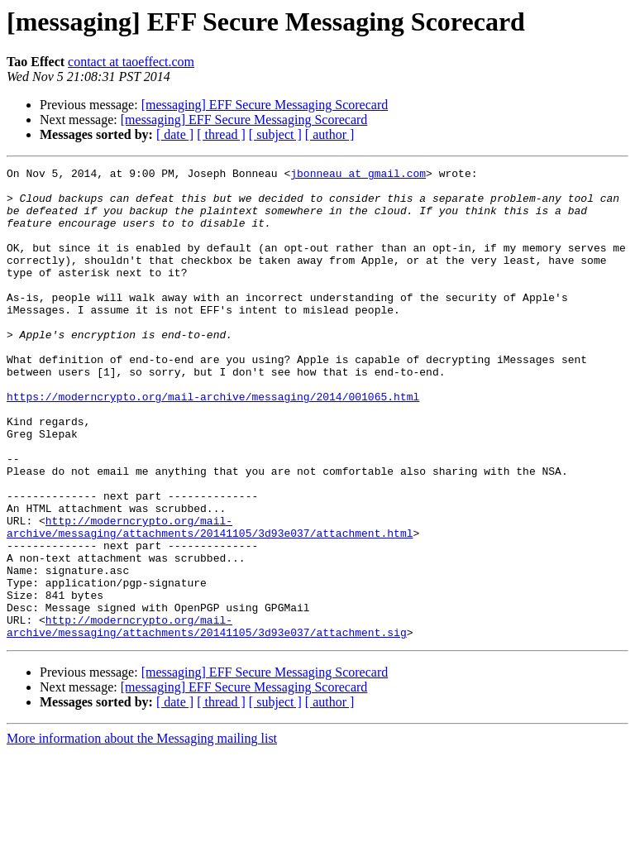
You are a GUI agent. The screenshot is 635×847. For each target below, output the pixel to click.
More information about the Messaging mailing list (142, 832)
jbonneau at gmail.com (358, 175)
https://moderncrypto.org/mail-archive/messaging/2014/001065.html (213, 443)
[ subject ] (275, 134)
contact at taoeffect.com (131, 62)
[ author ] (330, 134)
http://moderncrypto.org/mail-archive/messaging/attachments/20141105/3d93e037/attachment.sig (207, 719)
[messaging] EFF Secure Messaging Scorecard (265, 105)
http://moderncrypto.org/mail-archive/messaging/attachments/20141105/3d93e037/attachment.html (210, 600)
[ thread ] (221, 134)
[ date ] (174, 134)
